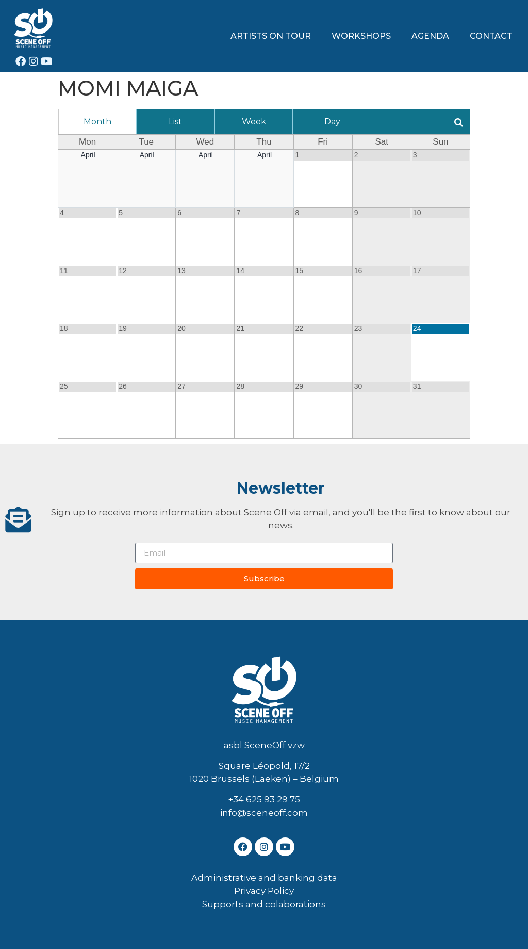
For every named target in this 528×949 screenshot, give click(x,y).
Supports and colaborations (264, 904)
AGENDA (430, 36)
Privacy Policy (264, 890)
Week (254, 121)
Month (97, 121)
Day (332, 121)
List (175, 121)
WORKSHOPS (361, 36)
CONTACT (491, 36)
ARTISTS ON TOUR (270, 36)
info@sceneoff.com (264, 813)
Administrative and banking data (264, 878)
